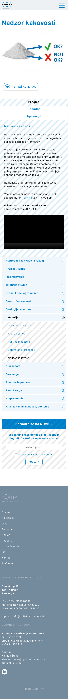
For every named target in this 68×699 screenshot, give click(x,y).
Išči (4, 552)
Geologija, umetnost (19, 309)
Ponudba (34, 109)
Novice (6, 534)
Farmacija (12, 374)
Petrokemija (14, 390)
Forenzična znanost (18, 301)
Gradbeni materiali (19, 325)
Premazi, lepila (15, 268)
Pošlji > (34, 462)
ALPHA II (27, 197)
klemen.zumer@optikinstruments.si (24, 659)
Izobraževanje (15, 276)
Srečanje (7, 563)
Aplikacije (34, 116)
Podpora (7, 540)
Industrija (12, 317)
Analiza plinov (16, 333)
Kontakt (7, 557)
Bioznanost (13, 366)
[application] (34, 232)
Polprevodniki (15, 398)
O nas (5, 523)
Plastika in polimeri (18, 382)
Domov (6, 512)
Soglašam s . (36, 454)
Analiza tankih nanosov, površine (27, 406)
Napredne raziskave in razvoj (25, 260)
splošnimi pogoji (43, 454)
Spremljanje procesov (21, 349)
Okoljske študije (16, 285)
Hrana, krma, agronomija (22, 293)
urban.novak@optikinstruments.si (22, 640)
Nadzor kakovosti (19, 358)
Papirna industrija (19, 341)
